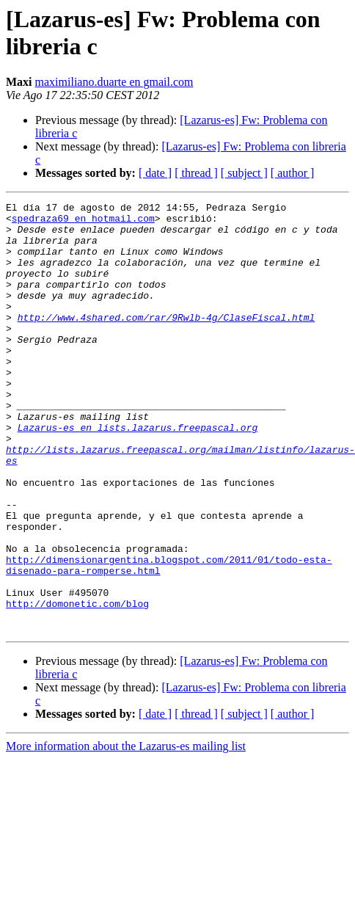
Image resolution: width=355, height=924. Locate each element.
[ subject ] (244, 173)
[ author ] (293, 173)
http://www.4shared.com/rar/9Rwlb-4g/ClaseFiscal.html (166, 341)
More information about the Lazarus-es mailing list (126, 832)
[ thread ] (196, 173)
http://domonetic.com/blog (77, 684)
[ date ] (155, 173)
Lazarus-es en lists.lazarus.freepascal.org (138, 473)
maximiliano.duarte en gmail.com (114, 82)
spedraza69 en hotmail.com (83, 222)
